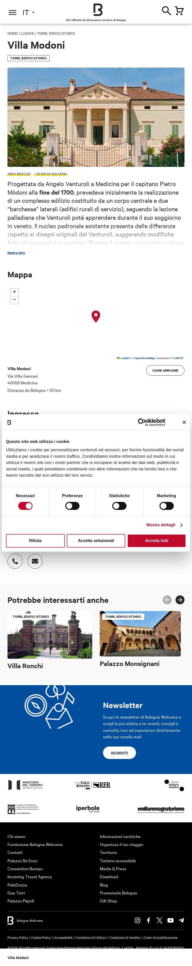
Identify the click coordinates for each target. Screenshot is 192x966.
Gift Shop (108, 900)
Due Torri (16, 892)
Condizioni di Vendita (125, 937)
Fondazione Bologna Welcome (35, 844)
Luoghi (27, 33)
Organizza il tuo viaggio (121, 844)
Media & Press (113, 868)
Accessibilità (63, 937)
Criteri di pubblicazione (161, 937)
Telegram (181, 920)
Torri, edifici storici (56, 33)
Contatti (15, 852)
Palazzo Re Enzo (23, 860)
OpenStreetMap (144, 358)
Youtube (171, 920)
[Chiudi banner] (184, 422)
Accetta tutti (156, 540)
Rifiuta (35, 540)
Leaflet (123, 358)
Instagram (137, 920)
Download (109, 876)
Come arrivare (165, 370)
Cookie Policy (41, 937)
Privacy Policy (18, 937)
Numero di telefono (13, 559)
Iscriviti (119, 752)
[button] (96, 317)
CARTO (178, 358)
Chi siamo (17, 836)
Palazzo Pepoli (21, 900)
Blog (104, 884)
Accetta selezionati (96, 540)
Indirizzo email (33, 559)
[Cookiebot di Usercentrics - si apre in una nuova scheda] (143, 422)
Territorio (108, 852)
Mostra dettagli (160, 525)
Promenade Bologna (118, 892)
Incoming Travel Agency (30, 876)
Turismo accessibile (118, 860)
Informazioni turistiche (120, 836)
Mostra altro (16, 252)
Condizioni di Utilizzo (91, 937)
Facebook (149, 920)
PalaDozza (17, 884)
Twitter (159, 920)
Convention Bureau (25, 868)
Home (13, 33)
